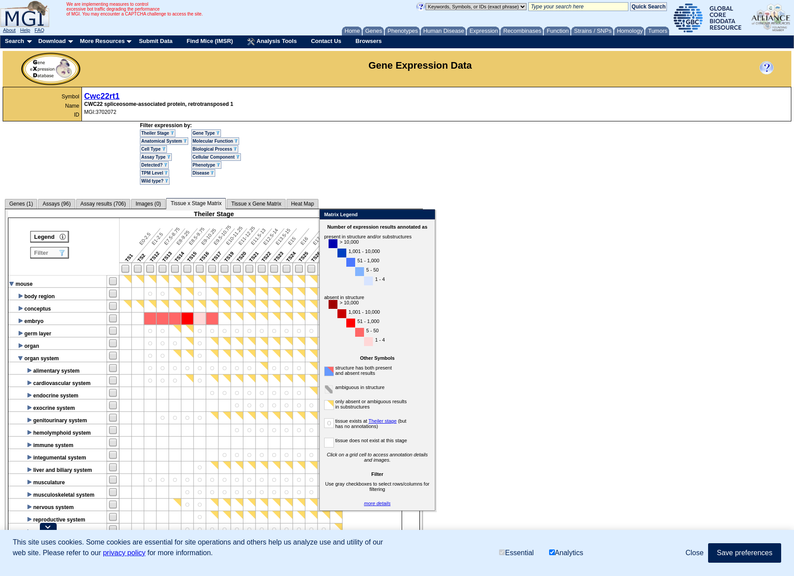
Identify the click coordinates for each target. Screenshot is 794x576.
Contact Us (326, 41)
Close (530, 215)
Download (52, 41)
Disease (203, 173)
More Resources (102, 41)
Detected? (154, 165)
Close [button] (695, 553)
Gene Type (206, 133)
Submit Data (156, 41)
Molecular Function (215, 141)
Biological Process (215, 149)
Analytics (566, 553)
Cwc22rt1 (102, 96)
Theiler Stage (157, 133)
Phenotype (206, 165)
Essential (516, 553)
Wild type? (154, 181)
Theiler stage (486, 421)
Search (14, 41)
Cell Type (153, 149)
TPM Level (154, 173)
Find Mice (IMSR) (209, 41)
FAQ (39, 30)
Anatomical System (164, 141)
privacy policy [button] (124, 553)
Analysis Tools (272, 42)
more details (481, 503)
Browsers (369, 41)
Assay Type (155, 157)
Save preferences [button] (744, 553)
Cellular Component (216, 157)
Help (25, 30)
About (9, 30)
